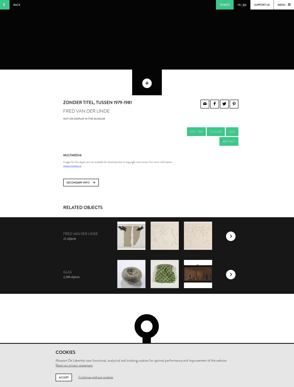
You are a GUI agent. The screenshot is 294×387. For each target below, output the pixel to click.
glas (232, 111)
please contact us (72, 145)
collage (216, 111)
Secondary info (81, 162)
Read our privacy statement (74, 365)
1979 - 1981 (196, 111)
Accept (64, 377)
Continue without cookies (95, 377)
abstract (228, 121)
